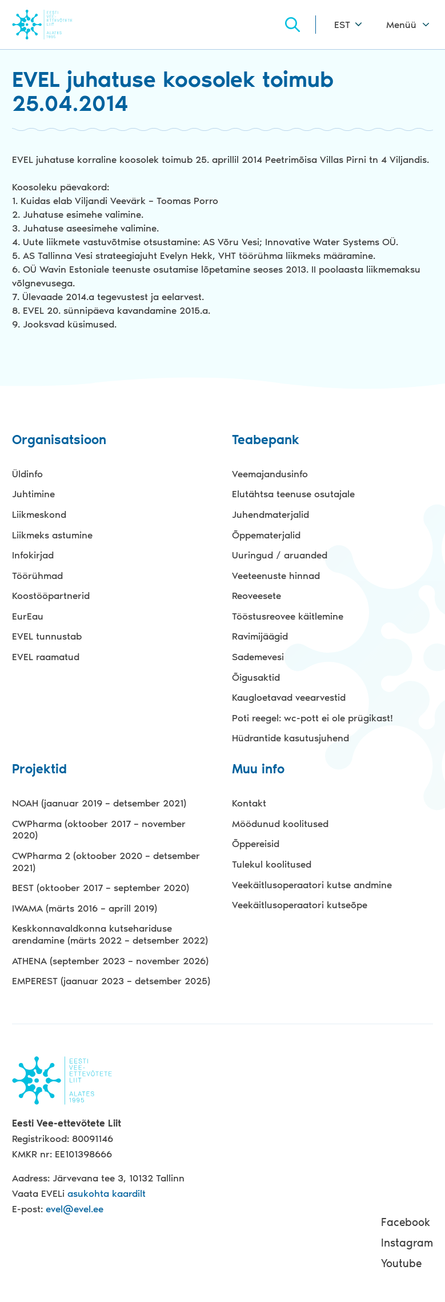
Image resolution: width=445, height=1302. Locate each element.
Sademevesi (258, 656)
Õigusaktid (256, 677)
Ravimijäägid (260, 636)
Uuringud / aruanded (279, 555)
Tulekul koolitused (271, 864)
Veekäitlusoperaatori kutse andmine (312, 884)
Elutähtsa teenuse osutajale (293, 494)
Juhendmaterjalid (270, 514)
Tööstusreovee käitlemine (287, 616)
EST (342, 24)
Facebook (405, 1222)
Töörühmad (37, 575)
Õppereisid (255, 843)
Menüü (401, 24)
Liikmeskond (39, 514)
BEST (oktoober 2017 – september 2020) (100, 887)
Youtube (401, 1263)
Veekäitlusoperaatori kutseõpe (299, 904)
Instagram (407, 1242)
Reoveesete (256, 595)
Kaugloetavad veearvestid (289, 697)
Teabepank (265, 440)
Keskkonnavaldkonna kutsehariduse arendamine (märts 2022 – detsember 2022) (110, 934)
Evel (58, 24)
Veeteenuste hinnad (276, 575)
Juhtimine (33, 494)
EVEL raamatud (45, 656)
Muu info (258, 769)
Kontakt (249, 803)
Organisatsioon (59, 440)
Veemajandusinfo (270, 474)
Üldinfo (27, 474)
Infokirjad (33, 555)
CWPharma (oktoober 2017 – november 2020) (99, 829)
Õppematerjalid (266, 535)
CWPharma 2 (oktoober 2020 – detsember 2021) (106, 861)
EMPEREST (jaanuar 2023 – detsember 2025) (111, 981)
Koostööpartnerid (51, 595)
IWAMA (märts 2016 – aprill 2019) (84, 908)
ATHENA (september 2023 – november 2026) (110, 960)
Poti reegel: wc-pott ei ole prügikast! (312, 718)
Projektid (39, 769)
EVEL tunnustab (47, 636)
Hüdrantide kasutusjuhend (290, 738)
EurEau (27, 616)
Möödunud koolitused (280, 823)
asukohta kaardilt (106, 1193)
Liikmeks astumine (52, 535)
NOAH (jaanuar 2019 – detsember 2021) (99, 803)
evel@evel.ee (74, 1209)
